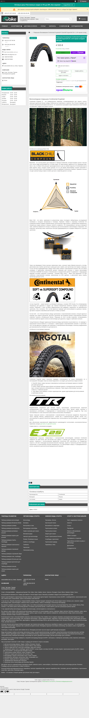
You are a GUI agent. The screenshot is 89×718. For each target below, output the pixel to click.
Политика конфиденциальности (64, 681)
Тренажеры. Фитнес (50, 520)
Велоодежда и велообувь (30, 528)
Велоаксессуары (27, 533)
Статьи (43, 26)
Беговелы (26, 522)
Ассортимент (15, 26)
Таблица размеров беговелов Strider (11, 522)
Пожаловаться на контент (48, 681)
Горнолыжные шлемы (51, 528)
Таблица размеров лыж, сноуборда (11, 556)
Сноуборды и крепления (52, 539)
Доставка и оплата (30, 26)
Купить (63, 52)
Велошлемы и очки (28, 525)
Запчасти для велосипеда (30, 536)
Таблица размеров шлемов (8, 525)
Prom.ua (52, 679)
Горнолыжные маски (50, 531)
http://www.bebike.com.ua (11, 52)
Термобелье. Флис (50, 544)
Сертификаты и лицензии (74, 538)
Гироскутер (26, 547)
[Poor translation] (7, 691)
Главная (5, 26)
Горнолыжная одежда (51, 542)
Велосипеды (26, 520)
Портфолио (70, 528)
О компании (63, 26)
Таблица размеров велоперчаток (10, 528)
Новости (69, 522)
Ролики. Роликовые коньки (30, 539)
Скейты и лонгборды (29, 542)
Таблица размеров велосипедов (10, 520)
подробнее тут (68, 5)
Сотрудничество (77, 26)
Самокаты (26, 544)
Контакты (52, 26)
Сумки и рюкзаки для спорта (31, 531)
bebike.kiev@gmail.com (10, 54)
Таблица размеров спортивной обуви (11, 553)
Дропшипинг (70, 545)
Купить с (77, 52)
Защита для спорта (50, 533)
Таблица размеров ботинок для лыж (11, 559)
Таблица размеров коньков (8, 566)
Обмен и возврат (71, 535)
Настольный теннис (50, 522)
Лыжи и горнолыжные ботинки (53, 536)
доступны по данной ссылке (48, 424)
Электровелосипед (28, 550)
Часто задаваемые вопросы (74, 520)
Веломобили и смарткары (52, 525)
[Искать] (70, 19)
